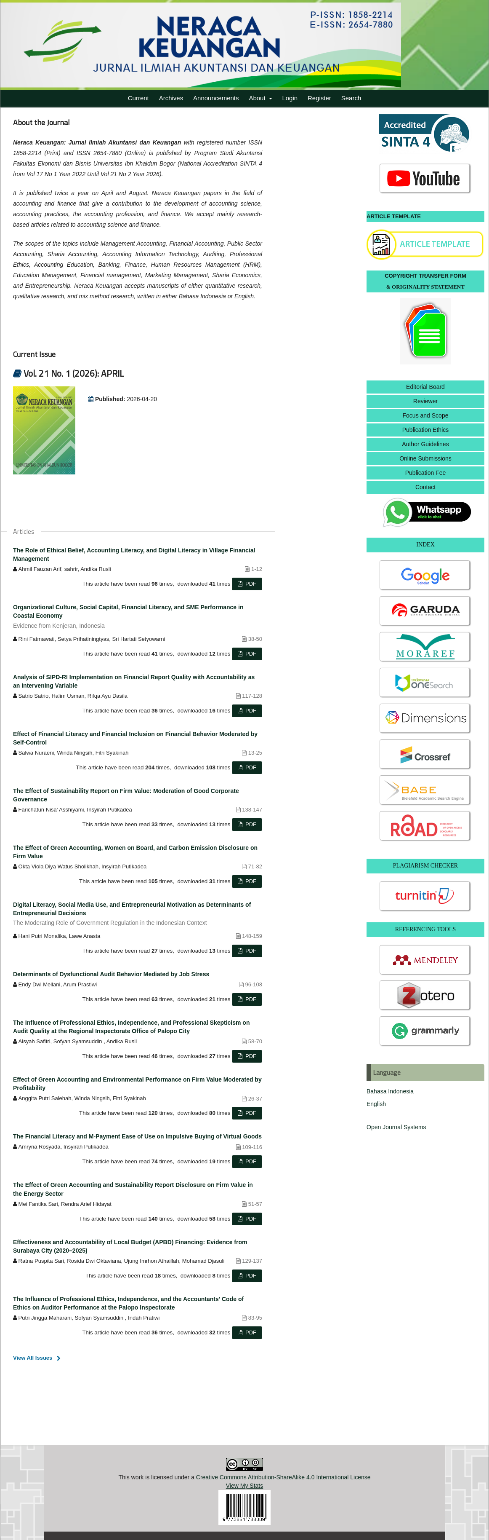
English (376, 1104)
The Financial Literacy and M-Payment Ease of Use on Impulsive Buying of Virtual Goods (137, 1136)
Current (138, 98)
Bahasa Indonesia (390, 1091)
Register (319, 98)
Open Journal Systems (396, 1127)
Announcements (216, 98)
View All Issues (32, 1358)
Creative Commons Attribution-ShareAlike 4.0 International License (283, 1477)
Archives (171, 98)
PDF (250, 584)
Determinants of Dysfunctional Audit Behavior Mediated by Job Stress (111, 974)
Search (351, 98)
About (258, 98)
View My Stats (244, 1485)
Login (290, 98)
